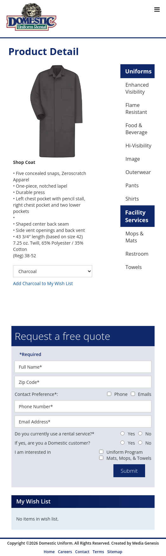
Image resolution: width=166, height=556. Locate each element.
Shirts (132, 198)
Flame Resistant (136, 109)
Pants (132, 185)
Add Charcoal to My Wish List (43, 283)
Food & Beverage (136, 129)
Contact (82, 551)
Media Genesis (145, 543)
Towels (133, 267)
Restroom (137, 253)
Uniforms (138, 71)
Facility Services (136, 216)
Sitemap (114, 551)
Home (49, 551)
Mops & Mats (134, 237)
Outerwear (138, 172)
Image (132, 158)
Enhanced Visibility (137, 88)
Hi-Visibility (138, 145)
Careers (65, 551)
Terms (98, 551)
